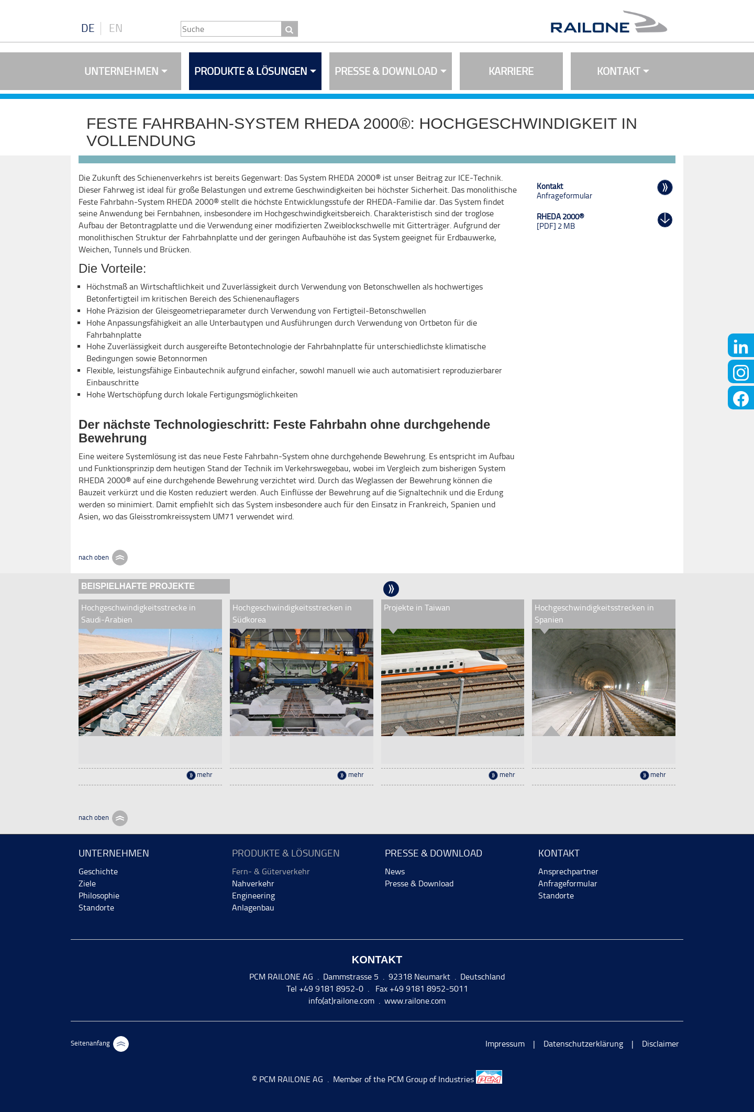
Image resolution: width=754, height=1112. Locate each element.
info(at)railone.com (341, 1001)
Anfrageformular (567, 883)
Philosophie (99, 895)
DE (88, 28)
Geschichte (98, 871)
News (395, 871)
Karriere (511, 71)
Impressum (505, 1044)
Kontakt (618, 71)
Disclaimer (660, 1044)
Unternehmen (121, 71)
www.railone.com (415, 1001)
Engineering (253, 895)
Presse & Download (386, 71)
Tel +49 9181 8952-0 (324, 989)
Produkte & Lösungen (250, 71)
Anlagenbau (253, 908)
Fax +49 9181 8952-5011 (420, 989)
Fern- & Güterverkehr (271, 871)
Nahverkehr (253, 883)
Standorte (96, 908)
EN (116, 28)
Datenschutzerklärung (583, 1044)
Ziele (87, 883)
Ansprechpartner (568, 871)
